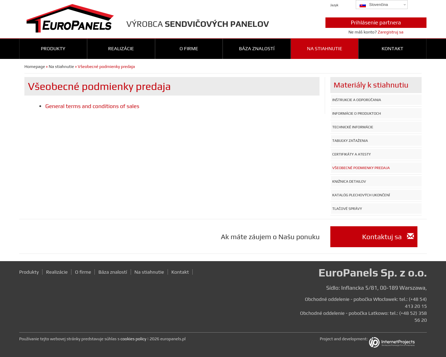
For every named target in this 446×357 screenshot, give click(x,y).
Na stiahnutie (324, 48)
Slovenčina (374, 4)
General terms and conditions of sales (92, 106)
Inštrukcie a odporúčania (356, 100)
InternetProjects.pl (397, 343)
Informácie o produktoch (356, 113)
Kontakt (392, 48)
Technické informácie (352, 127)
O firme (188, 48)
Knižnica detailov (349, 181)
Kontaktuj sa (388, 237)
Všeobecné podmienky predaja (361, 168)
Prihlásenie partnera (376, 22)
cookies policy (133, 338)
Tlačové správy (347, 208)
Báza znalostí (257, 48)
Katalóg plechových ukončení (361, 195)
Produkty (53, 48)
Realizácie (121, 48)
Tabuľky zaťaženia (350, 140)
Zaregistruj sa (390, 32)
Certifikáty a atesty (351, 154)
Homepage (34, 66)
